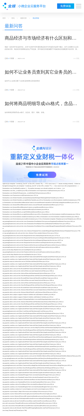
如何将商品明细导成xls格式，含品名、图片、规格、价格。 (39, 104)
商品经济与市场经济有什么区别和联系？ (40, 38)
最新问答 (23, 18)
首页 (4, 18)
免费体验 (65, 6)
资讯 (13, 18)
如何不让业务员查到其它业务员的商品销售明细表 (40, 72)
